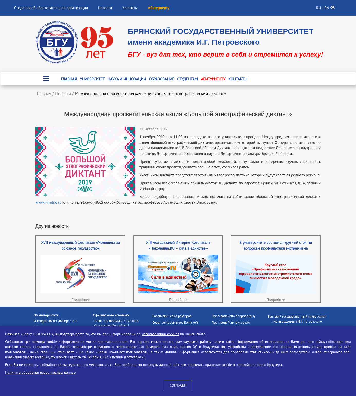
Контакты (130, 7)
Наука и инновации (127, 79)
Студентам (187, 79)
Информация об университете (55, 321)
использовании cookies (160, 334)
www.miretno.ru (48, 202)
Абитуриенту (213, 79)
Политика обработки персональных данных (40, 372)
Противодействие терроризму (233, 316)
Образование (161, 79)
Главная (69, 79)
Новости (105, 7)
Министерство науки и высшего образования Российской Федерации (116, 326)
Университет (92, 79)
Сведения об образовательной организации (51, 7)
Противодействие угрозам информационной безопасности (235, 324)
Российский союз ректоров (171, 316)
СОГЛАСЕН (178, 385)
